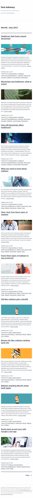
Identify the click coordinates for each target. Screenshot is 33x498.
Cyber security (24, 206)
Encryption (3, 77)
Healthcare (21, 73)
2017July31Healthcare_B (11, 119)
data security (27, 75)
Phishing (6, 336)
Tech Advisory (8, 7)
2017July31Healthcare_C (11, 75)
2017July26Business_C (11, 466)
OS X (2, 336)
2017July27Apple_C (10, 379)
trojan (23, 208)
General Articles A (13, 160)
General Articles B (13, 117)
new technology (17, 77)
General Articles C (13, 73)
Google (11, 468)
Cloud (7, 468)
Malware (7, 208)
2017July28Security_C (10, 249)
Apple (10, 332)
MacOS (24, 334)
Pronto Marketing (10, 13)
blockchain (20, 75)
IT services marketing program (24, 490)
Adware (18, 206)
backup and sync (26, 466)
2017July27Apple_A (10, 334)
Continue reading (8, 111)
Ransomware (24, 77)
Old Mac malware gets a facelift (14, 299)
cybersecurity (19, 334)
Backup (19, 466)
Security (20, 204)
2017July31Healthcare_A (11, 162)
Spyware (19, 208)
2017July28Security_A (10, 206)
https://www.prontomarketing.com (7, 494)
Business (11, 464)
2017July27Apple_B (10, 423)
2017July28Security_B (10, 293)
